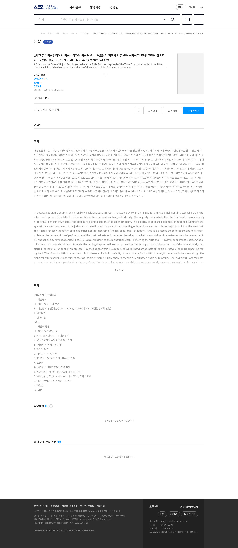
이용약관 (55, 506)
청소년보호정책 (87, 506)
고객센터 (191, 7)
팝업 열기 (51, 406)
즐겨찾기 (198, 24)
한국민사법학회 (41, 78)
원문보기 (152, 110)
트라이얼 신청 (189, 514)
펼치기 (118, 270)
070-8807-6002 (189, 506)
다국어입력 (187, 24)
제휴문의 (174, 514)
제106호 (37, 86)
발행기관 (95, 7)
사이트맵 (101, 506)
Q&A (162, 514)
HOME (43, 33)
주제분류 (75, 7)
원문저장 (172, 110)
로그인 (180, 7)
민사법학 (38, 82)
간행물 (114, 7)
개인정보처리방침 (69, 506)
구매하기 (192, 110)
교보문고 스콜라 (41, 506)
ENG (202, 7)
